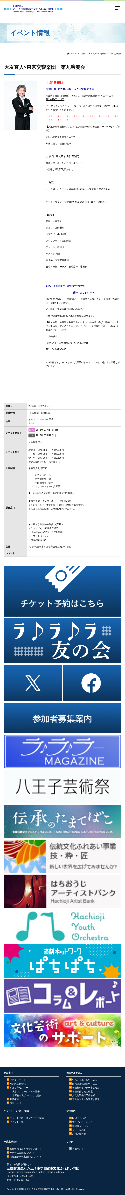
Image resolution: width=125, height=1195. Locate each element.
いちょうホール (18, 1080)
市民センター (16, 1103)
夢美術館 (14, 1099)
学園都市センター (19, 1087)
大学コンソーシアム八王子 (26, 1091)
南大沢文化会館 (18, 1083)
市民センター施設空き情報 (86, 1099)
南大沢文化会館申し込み (84, 1083)
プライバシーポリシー (83, 1122)
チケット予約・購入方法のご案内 (27, 1118)
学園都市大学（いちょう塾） (27, 1095)
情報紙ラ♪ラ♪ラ (80, 1126)
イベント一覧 (16, 1122)
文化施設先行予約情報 (83, 1095)
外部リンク (78, 1148)
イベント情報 (79, 53)
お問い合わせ (79, 1133)
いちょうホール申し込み (84, 1080)
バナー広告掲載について (22, 1152)
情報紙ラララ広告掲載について (26, 1156)
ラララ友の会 (79, 1130)
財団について (79, 1118)
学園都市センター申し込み (86, 1087)
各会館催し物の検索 (82, 1091)
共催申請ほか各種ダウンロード (26, 1148)
